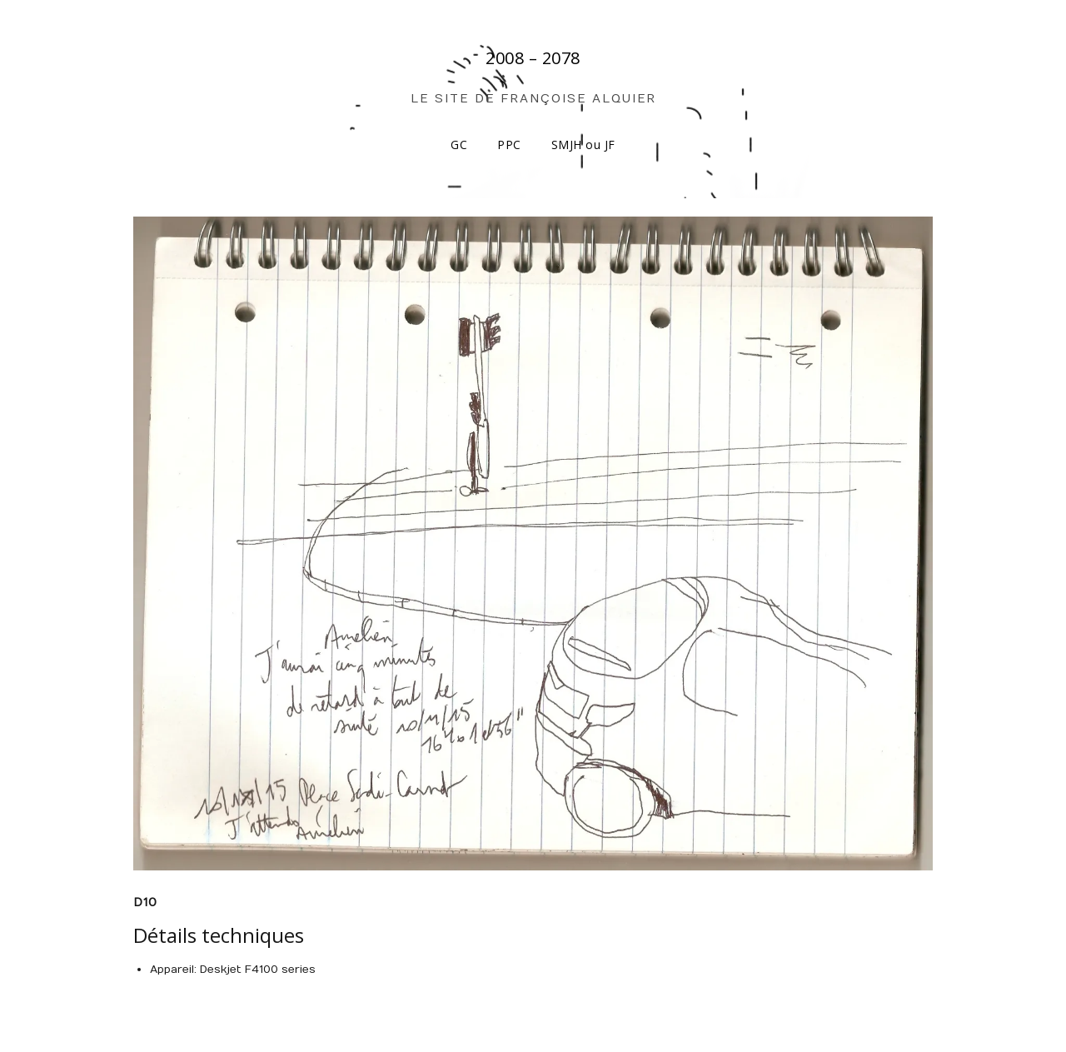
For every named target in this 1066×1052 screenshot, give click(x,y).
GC (459, 144)
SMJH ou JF (583, 144)
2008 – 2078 (533, 58)
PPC (509, 144)
